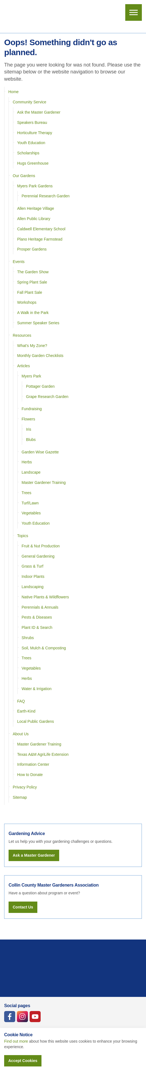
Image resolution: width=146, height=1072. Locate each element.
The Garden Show (33, 272)
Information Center (33, 764)
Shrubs (28, 637)
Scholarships (28, 153)
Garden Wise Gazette (40, 452)
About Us (21, 734)
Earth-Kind (26, 711)
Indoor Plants (33, 576)
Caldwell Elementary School (41, 229)
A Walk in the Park (33, 312)
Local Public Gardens (35, 721)
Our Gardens (24, 175)
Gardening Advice (27, 833)
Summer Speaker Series (38, 323)
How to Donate (30, 774)
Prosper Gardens (32, 249)
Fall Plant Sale (29, 292)
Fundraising (32, 409)
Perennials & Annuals (40, 607)
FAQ (21, 701)
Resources (22, 335)
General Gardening (38, 556)
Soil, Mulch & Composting (44, 648)
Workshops (26, 302)
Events (19, 261)
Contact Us (23, 907)
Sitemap (20, 797)
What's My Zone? (32, 345)
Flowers (28, 419)
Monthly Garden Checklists (40, 355)
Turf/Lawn (30, 503)
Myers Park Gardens (35, 186)
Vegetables (31, 513)
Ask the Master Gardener (38, 112)
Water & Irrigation (36, 688)
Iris (28, 429)
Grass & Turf (32, 566)
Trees (26, 493)
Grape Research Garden (47, 396)
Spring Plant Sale (32, 282)
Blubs (31, 439)
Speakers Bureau (32, 122)
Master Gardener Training (44, 482)
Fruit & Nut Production (41, 546)
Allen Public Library (33, 218)
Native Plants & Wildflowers (45, 597)
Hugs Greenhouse (33, 163)
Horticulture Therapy (34, 133)
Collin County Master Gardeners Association (26, 16)
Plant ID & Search (37, 627)
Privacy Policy (25, 787)
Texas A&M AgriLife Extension (43, 754)
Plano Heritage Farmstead (39, 239)
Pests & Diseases (37, 617)
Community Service (29, 102)
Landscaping (32, 587)
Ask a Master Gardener (34, 855)
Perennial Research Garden (46, 196)
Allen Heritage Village (35, 208)
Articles (23, 366)
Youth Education (31, 143)
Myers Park (31, 376)
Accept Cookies (22, 1060)
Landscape (31, 472)
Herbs (27, 462)
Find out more (16, 1041)
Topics (22, 536)
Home (13, 92)
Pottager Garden (40, 386)
